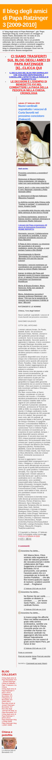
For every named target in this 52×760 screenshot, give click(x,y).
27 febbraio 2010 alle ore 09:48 (35, 588)
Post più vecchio (43, 656)
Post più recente (24, 656)
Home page (34, 657)
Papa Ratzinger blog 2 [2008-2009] (9, 720)
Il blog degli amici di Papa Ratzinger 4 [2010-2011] (9, 716)
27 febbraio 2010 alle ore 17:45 (35, 648)
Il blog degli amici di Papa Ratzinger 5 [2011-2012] (9, 690)
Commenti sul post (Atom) (36, 663)
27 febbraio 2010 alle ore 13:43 (35, 609)
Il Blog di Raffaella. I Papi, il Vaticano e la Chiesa (9, 685)
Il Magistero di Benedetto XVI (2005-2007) (7, 699)
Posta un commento (25, 652)
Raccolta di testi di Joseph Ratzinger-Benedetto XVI (8, 705)
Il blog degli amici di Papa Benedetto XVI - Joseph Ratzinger (9, 679)
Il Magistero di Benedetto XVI (7, 695)
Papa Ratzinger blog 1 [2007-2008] (9, 724)
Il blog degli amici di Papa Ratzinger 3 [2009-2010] (25, 18)
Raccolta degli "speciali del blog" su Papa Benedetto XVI (9, 710)
